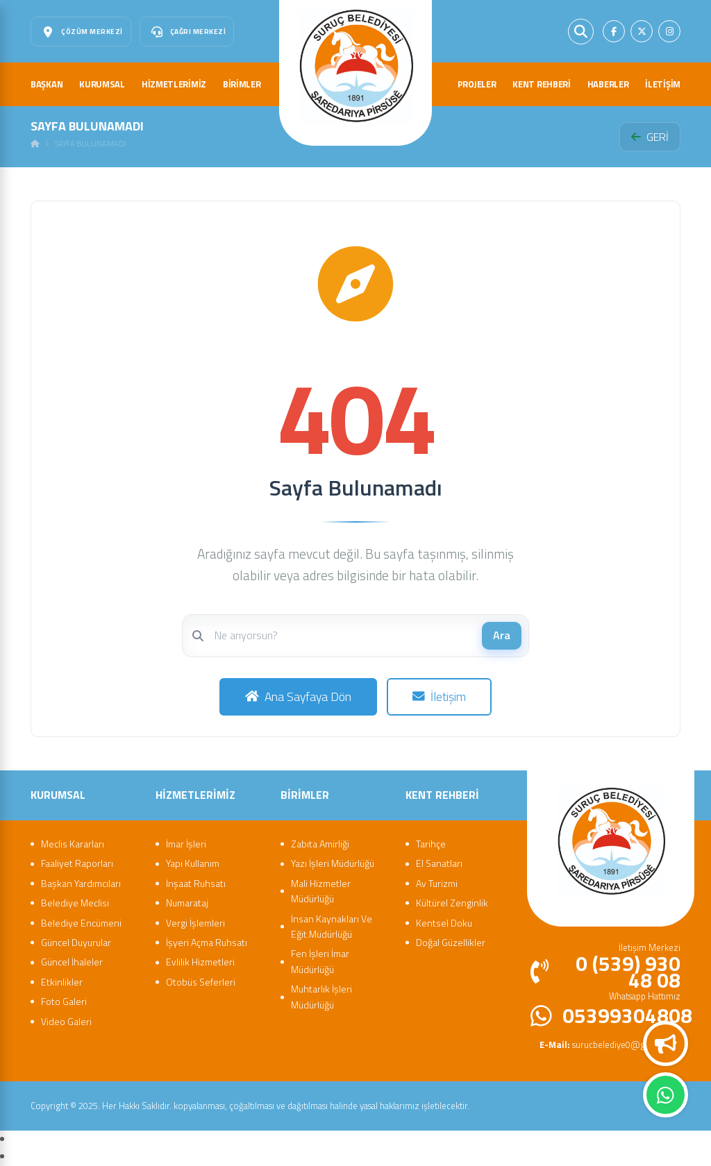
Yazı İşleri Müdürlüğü (332, 863)
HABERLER (608, 84)
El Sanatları (439, 863)
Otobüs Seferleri (200, 981)
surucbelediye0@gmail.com (609, 1044)
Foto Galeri (64, 1001)
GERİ (650, 136)
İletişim (439, 696)
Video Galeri (66, 1021)
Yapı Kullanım (192, 863)
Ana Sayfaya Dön (298, 696)
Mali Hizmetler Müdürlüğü (321, 891)
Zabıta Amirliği (320, 843)
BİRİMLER (242, 84)
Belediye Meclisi (75, 902)
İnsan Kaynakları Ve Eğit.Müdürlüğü (331, 926)
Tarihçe (431, 843)
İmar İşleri (186, 843)
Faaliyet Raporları (77, 863)
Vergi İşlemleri (195, 922)
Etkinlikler (62, 981)
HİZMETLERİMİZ (174, 84)
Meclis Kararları (72, 843)
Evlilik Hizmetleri (200, 961)
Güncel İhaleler (72, 961)
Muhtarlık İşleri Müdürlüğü (321, 996)
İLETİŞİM (662, 84)
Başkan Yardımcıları (81, 883)
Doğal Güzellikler (450, 942)
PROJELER (477, 84)
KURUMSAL (102, 84)
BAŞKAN (46, 84)
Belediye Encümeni (81, 922)
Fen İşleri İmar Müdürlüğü (320, 961)
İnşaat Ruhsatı (196, 883)
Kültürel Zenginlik (452, 902)
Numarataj (187, 902)
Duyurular (666, 1044)
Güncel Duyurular (76, 942)
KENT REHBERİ (541, 84)
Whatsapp (665, 1095)
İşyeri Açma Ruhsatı (206, 942)
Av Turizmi (437, 883)
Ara (501, 635)
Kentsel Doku (444, 922)
